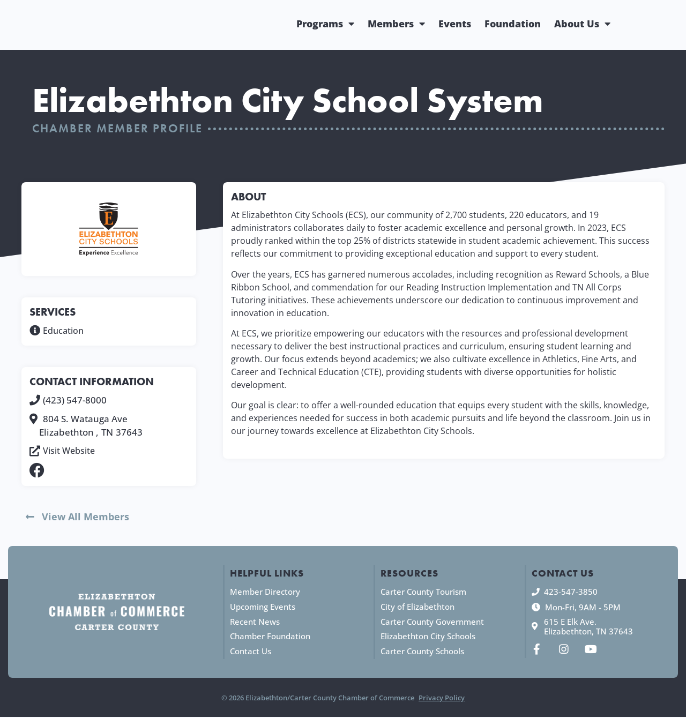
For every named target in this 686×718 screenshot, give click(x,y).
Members (396, 24)
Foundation (512, 23)
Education (64, 330)
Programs (325, 24)
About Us (582, 24)
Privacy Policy (442, 699)
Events (454, 23)
